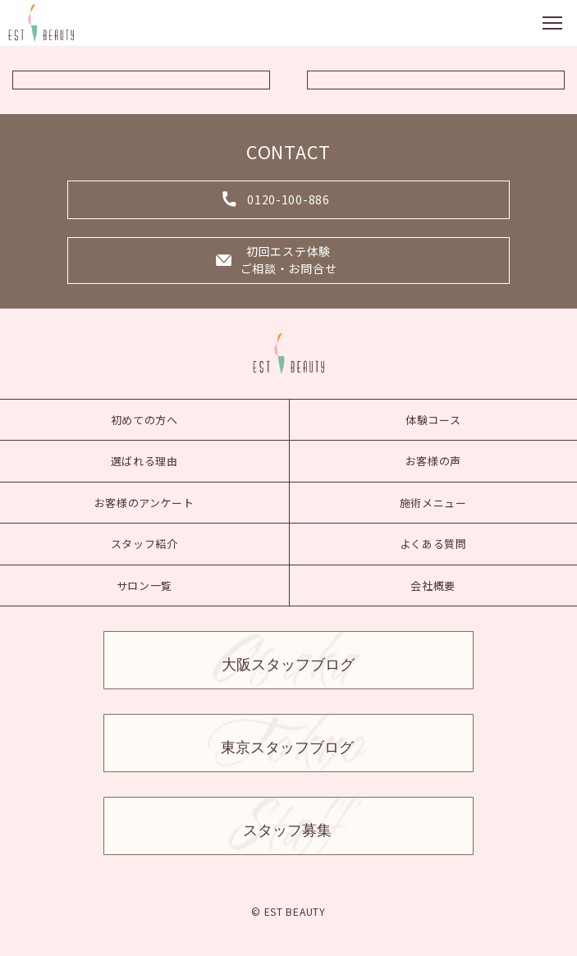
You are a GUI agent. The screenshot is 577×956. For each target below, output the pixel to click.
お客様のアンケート (144, 502)
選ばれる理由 (144, 461)
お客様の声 (433, 461)
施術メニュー (433, 502)
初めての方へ (144, 420)
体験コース (433, 420)
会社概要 (433, 585)
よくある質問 (433, 543)
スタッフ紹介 (144, 543)
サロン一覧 (145, 585)
